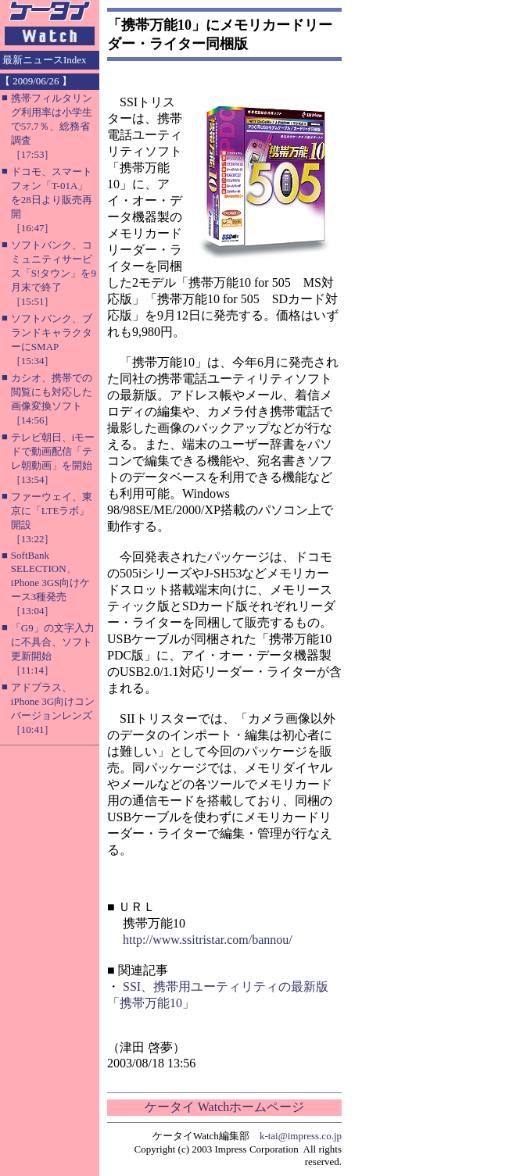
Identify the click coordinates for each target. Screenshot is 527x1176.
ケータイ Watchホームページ (224, 1106)
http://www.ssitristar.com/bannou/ (207, 939)
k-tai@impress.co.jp (301, 1136)
